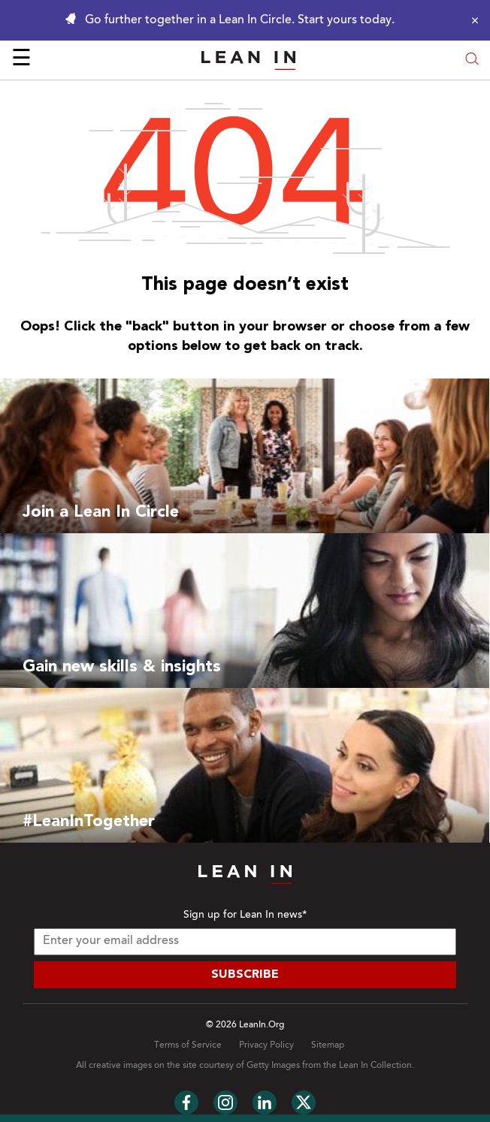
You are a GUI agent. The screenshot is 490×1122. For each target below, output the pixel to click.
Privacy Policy (266, 1045)
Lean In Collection (375, 1065)
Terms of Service (188, 1045)
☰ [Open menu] (21, 60)
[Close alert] (471, 20)
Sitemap (327, 1045)
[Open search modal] (472, 60)
